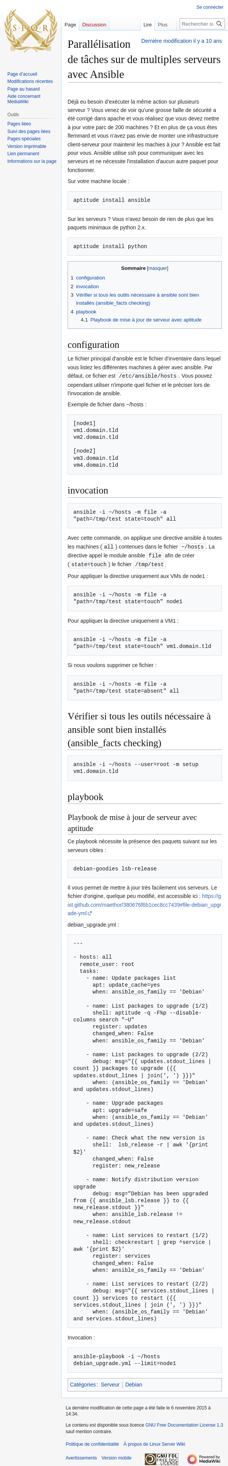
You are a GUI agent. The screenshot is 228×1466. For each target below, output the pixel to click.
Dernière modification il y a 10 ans (181, 41)
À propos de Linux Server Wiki (154, 1442)
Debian (133, 1383)
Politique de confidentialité (92, 1442)
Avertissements (81, 1456)
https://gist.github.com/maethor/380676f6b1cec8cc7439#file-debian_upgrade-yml (144, 903)
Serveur (110, 1383)
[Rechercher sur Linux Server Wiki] (202, 23)
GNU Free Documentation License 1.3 (184, 1423)
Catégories (83, 1383)
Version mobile (117, 1456)
